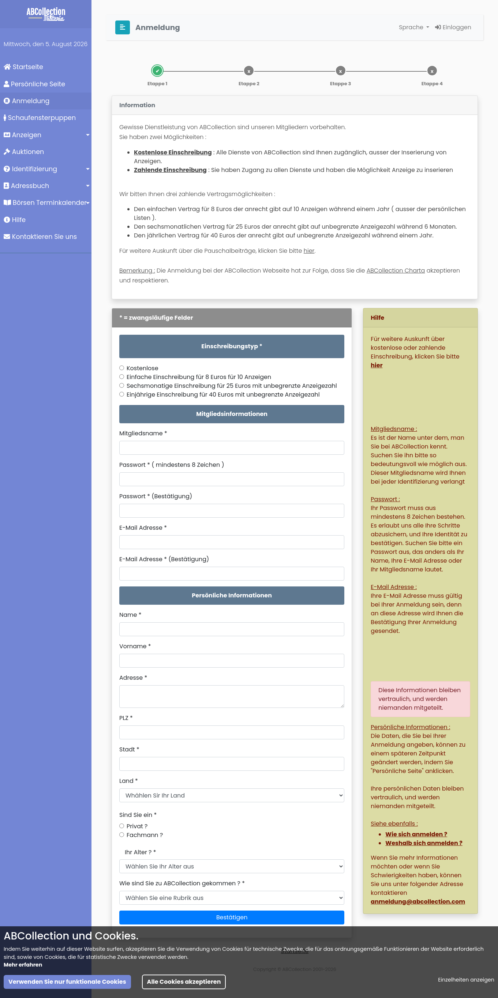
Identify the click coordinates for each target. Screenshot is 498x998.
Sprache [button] (412, 27)
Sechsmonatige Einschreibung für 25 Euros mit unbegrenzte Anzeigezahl (232, 386)
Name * (130, 615)
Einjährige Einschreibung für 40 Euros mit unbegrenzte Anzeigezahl (223, 394)
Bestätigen (231, 917)
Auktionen (24, 151)
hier (309, 251)
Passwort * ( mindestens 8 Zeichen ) (171, 465)
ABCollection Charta (396, 270)
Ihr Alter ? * (140, 852)
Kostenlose (142, 368)
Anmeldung (26, 101)
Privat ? (137, 826)
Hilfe (15, 219)
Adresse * (133, 678)
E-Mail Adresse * (143, 528)
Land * (128, 781)
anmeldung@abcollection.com (418, 901)
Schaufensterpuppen (40, 117)
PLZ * (126, 718)
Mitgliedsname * (143, 433)
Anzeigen (22, 135)
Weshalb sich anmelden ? (423, 843)
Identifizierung (30, 169)
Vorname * (135, 646)
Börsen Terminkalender (45, 202)
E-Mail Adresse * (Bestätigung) (164, 559)
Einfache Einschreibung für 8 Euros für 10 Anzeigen (199, 377)
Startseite (23, 67)
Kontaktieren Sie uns (40, 236)
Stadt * (129, 749)
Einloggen (453, 27)
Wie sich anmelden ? (416, 834)
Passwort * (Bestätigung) (155, 496)
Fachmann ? (145, 835)
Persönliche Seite (34, 84)
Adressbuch (26, 185)
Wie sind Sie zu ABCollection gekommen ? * (182, 883)
